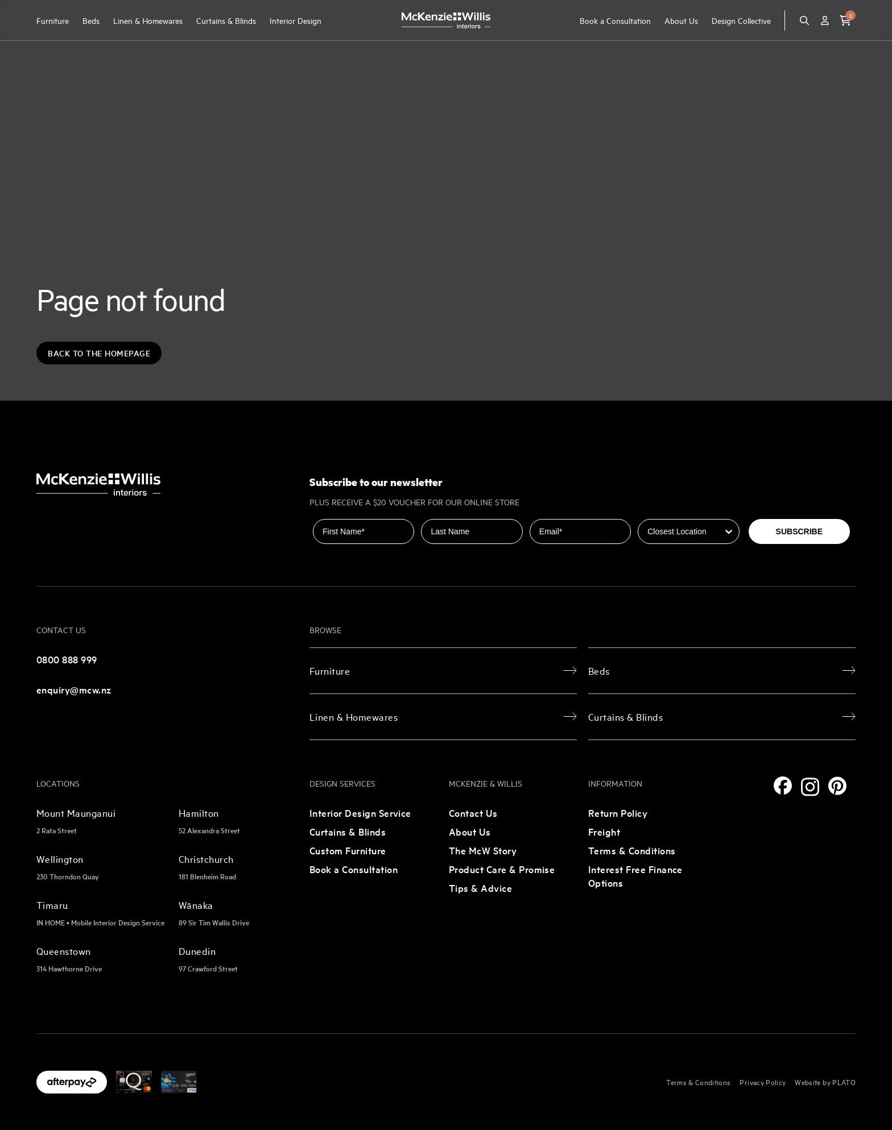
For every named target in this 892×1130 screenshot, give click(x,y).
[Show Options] (728, 531)
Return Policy (617, 812)
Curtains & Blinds (226, 20)
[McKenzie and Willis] (446, 20)
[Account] (825, 20)
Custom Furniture (347, 850)
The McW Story (483, 850)
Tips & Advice (480, 887)
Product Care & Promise (502, 868)
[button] (845, 20)
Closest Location (670, 511)
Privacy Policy (763, 1082)
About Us (681, 20)
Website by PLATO (825, 1082)
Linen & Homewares (148, 20)
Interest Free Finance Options (635, 875)
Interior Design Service (360, 812)
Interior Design (295, 20)
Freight (604, 831)
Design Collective (741, 20)
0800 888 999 (66, 659)
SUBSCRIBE (799, 531)
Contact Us (473, 812)
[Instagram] (810, 786)
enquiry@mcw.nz (74, 689)
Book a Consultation (615, 20)
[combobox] (684, 531)
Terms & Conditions (632, 850)
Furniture (52, 20)
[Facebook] (783, 785)
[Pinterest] (837, 785)
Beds (91, 20)
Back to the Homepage (99, 353)
